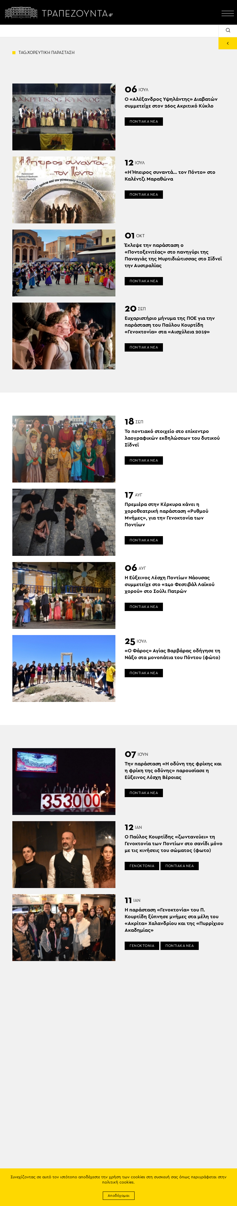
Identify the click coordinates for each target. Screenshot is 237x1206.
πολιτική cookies (118, 1182)
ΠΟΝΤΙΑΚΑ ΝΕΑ (144, 121)
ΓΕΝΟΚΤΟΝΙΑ (142, 866)
